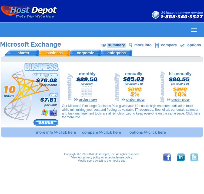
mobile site (118, 160)
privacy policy (92, 157)
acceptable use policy (118, 157)
